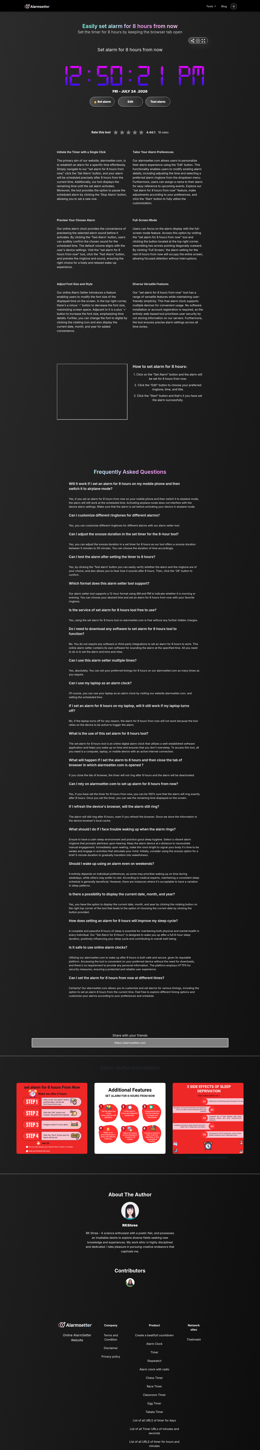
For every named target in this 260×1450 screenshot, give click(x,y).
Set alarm (102, 102)
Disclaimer (111, 1348)
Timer (154, 1352)
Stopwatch (154, 1361)
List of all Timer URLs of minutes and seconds (154, 1431)
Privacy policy (111, 1356)
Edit (130, 101)
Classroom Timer (154, 1395)
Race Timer (154, 1386)
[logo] (36, 6)
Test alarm (157, 101)
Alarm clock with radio (154, 1369)
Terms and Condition (111, 1337)
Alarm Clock (154, 1344)
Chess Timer (154, 1378)
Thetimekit (194, 1339)
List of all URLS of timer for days (154, 1420)
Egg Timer (154, 1403)
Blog (224, 6)
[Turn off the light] (234, 6)
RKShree (130, 1225)
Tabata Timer (154, 1412)
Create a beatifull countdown (154, 1335)
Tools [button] (210, 6)
